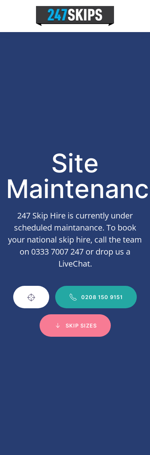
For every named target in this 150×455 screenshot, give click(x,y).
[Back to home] (75, 16)
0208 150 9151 (96, 297)
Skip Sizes (75, 326)
